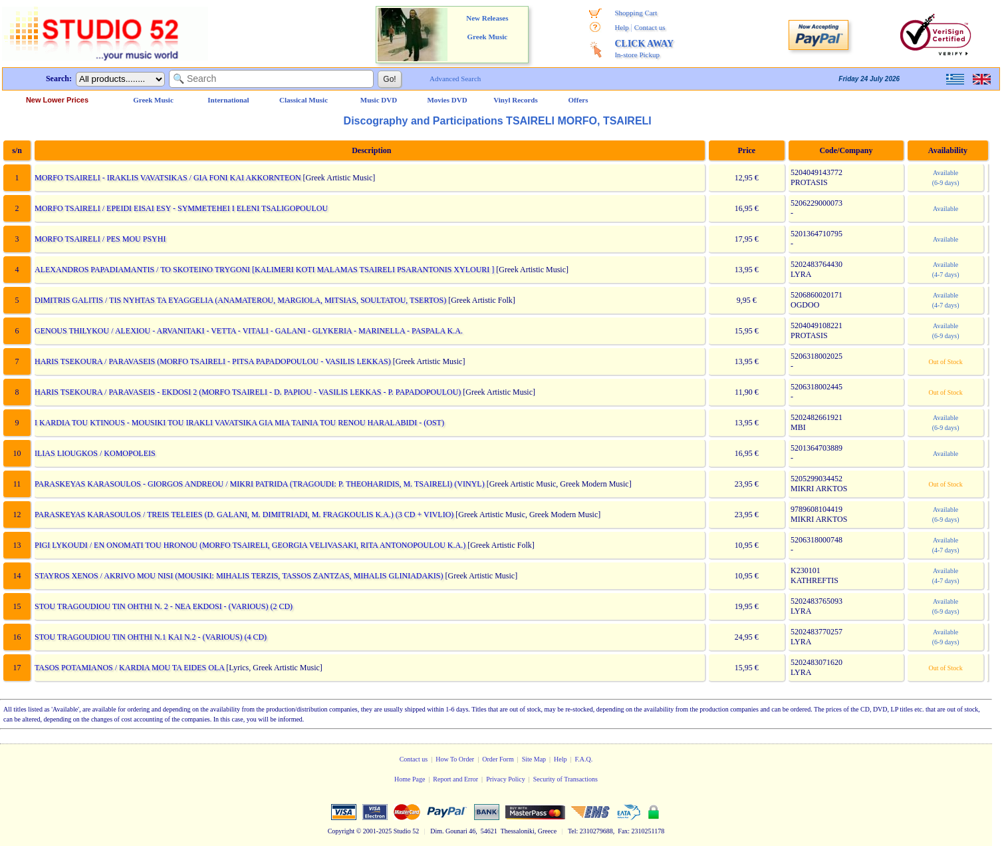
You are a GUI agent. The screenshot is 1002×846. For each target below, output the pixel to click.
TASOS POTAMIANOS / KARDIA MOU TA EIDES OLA (128, 667)
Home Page (409, 779)
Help (621, 27)
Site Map (534, 759)
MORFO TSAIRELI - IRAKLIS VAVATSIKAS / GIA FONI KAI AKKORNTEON (167, 177)
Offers (578, 100)
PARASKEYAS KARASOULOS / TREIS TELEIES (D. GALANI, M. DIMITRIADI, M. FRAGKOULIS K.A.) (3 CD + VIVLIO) (243, 514)
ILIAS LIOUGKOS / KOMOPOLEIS (94, 453)
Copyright (341, 831)
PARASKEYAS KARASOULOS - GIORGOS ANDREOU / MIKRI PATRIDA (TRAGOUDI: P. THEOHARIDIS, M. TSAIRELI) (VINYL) (259, 484)
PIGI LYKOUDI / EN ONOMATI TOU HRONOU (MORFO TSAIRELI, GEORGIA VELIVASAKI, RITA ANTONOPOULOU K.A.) (249, 545)
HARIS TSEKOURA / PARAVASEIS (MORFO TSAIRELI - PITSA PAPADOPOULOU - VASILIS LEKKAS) (212, 361)
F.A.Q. (584, 759)
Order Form (498, 759)
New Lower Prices (57, 100)
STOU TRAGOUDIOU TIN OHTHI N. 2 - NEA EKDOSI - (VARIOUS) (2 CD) (163, 606)
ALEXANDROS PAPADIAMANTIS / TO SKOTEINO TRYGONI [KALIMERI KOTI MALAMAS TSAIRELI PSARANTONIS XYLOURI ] (263, 269)
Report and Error (455, 779)
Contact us (650, 27)
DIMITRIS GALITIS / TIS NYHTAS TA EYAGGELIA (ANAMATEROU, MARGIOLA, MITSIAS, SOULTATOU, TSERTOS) (239, 300)
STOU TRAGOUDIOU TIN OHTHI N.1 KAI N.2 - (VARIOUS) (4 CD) (150, 637)
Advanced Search (455, 79)
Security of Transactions (565, 779)
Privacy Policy (505, 779)
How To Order (455, 759)
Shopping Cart (635, 13)
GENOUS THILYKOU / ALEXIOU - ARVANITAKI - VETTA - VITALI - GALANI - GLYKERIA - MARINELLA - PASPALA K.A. (248, 330)
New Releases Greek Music (487, 27)
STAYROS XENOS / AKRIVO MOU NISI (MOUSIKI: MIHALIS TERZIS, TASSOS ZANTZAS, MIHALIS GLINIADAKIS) (238, 575)
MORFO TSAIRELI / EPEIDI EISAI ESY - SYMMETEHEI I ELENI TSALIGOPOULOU (180, 208)
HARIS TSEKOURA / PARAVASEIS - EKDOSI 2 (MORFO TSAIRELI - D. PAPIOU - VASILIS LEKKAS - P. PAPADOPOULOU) (247, 392)
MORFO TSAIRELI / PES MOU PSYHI (99, 239)
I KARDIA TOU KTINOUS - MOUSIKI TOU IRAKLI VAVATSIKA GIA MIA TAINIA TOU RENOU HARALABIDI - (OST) (238, 422)
